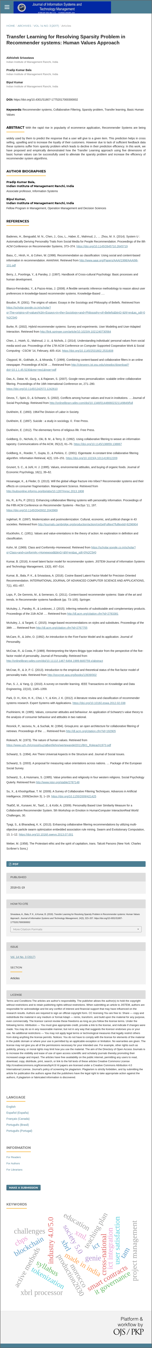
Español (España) (17, 1112)
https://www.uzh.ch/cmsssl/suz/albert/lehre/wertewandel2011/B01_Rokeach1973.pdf (58, 745)
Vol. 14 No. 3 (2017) (46, 25)
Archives (24, 25)
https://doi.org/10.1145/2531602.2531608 (87, 350)
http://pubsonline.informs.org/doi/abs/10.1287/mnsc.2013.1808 (45, 491)
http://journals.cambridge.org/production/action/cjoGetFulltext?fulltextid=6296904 (88, 524)
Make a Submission (23, 1187)
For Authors (13, 1163)
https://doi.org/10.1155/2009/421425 (73, 796)
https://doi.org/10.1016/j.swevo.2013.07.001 (46, 834)
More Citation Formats (27, 929)
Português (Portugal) (19, 1130)
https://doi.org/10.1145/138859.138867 (98, 444)
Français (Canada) (18, 1118)
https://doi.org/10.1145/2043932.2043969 (32, 510)
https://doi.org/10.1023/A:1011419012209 (91, 458)
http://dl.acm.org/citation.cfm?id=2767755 (61, 627)
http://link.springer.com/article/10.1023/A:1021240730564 (75, 331)
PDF (15, 864)
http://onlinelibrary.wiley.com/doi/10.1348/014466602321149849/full (91, 403)
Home (10, 25)
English (11, 1106)
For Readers (13, 1157)
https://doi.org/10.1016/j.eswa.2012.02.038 (99, 703)
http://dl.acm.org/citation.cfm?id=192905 (91, 731)
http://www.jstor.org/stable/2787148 (58, 782)
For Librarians (14, 1169)
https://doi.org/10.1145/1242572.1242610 (32, 388)
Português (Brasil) (17, 1124)
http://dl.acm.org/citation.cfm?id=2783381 (92, 613)
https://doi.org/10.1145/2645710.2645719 (102, 246)
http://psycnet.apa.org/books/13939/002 (72, 675)
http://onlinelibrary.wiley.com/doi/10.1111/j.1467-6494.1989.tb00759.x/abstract (54, 660)
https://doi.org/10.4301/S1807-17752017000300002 (46, 99)
